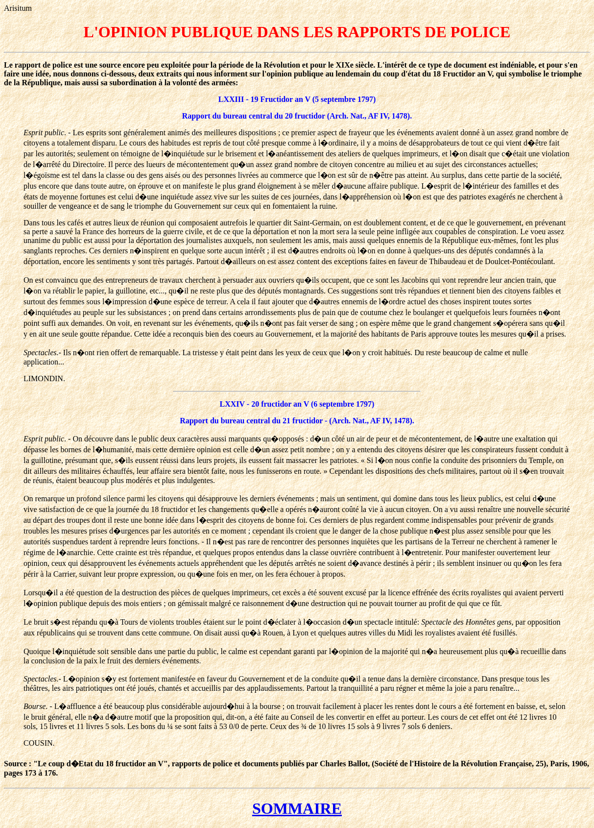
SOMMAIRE (297, 808)
